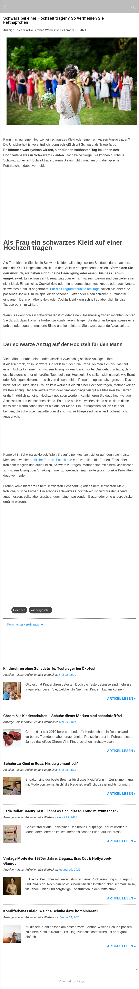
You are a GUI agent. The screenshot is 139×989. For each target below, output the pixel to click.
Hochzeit (19, 610)
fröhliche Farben (42, 460)
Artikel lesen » (121, 698)
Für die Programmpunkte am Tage (74, 289)
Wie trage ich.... (40, 610)
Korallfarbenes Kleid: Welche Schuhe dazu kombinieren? (50, 911)
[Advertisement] (33, 199)
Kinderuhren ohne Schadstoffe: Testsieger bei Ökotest (49, 668)
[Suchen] (133, 8)
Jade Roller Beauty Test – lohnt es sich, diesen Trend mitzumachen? (60, 811)
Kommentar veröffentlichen (25, 624)
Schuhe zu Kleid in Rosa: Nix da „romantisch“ (41, 763)
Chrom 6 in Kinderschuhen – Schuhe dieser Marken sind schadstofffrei (62, 716)
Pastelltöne (64, 460)
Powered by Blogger (69, 981)
